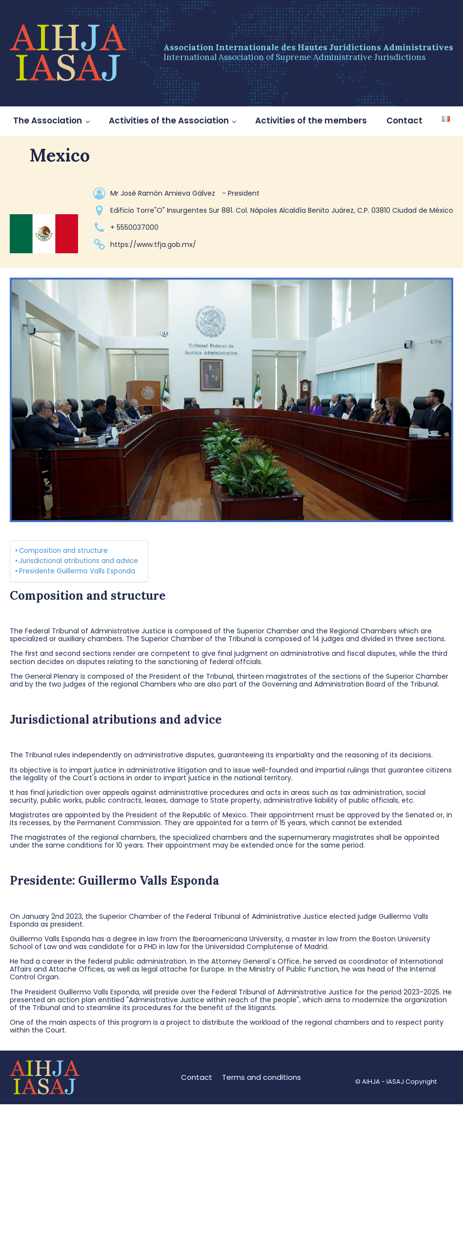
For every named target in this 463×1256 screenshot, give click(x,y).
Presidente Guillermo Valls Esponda (77, 571)
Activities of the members (311, 120)
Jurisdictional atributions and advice (78, 561)
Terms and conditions (261, 1077)
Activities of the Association (169, 120)
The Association (47, 120)
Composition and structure (63, 550)
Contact (404, 120)
